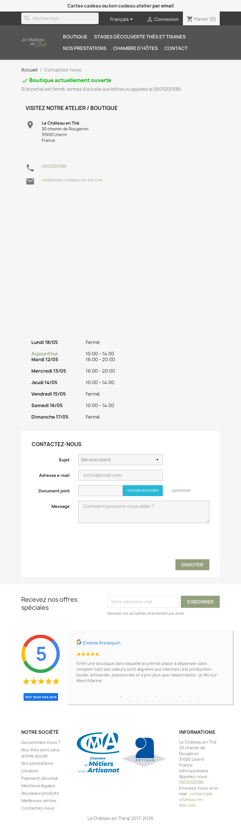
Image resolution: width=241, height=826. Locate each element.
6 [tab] (164, 697)
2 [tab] (129, 697)
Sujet (64, 460)
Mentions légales (38, 785)
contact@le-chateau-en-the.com (72, 180)
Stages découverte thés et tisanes (140, 37)
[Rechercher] (60, 18)
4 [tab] (146, 697)
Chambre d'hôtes (135, 48)
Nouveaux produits (40, 793)
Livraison (30, 770)
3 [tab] (138, 697)
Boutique (75, 37)
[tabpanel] (150, 663)
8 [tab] (181, 697)
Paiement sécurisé (39, 778)
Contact (176, 48)
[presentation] (165, 543)
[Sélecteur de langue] (122, 19)
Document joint (54, 491)
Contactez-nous (37, 808)
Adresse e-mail (54, 475)
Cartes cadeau (84, 6)
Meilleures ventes (38, 800)
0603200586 (54, 166)
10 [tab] (198, 697)
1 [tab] (120, 697)
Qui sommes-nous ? (40, 742)
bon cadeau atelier (130, 6)
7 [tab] (172, 697)
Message (60, 506)
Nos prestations (84, 48)
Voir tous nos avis (41, 697)
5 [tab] (155, 697)
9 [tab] (189, 697)
